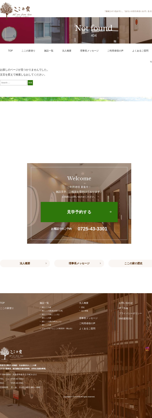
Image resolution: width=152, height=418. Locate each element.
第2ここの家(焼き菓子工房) (52, 311)
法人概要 (25, 263)
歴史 (83, 307)
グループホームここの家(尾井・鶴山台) (57, 328)
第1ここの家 (46, 307)
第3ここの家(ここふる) (50, 314)
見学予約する (79, 212)
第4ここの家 (46, 318)
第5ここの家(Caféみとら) (51, 322)
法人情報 (84, 311)
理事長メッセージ (79, 263)
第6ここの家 (46, 325)
